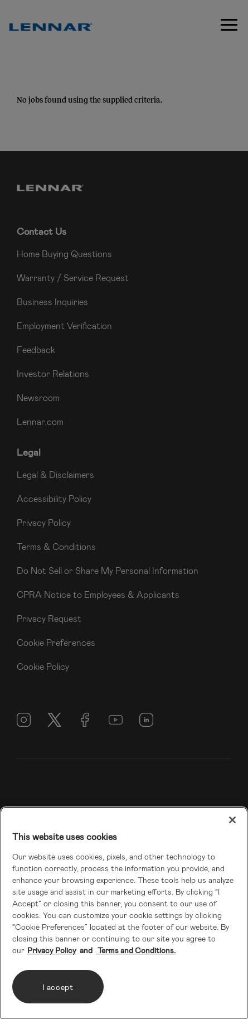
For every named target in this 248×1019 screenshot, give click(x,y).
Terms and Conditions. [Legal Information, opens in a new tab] (136, 950)
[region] (124, 912)
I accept (58, 987)
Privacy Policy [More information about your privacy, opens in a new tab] (51, 950)
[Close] (232, 820)
